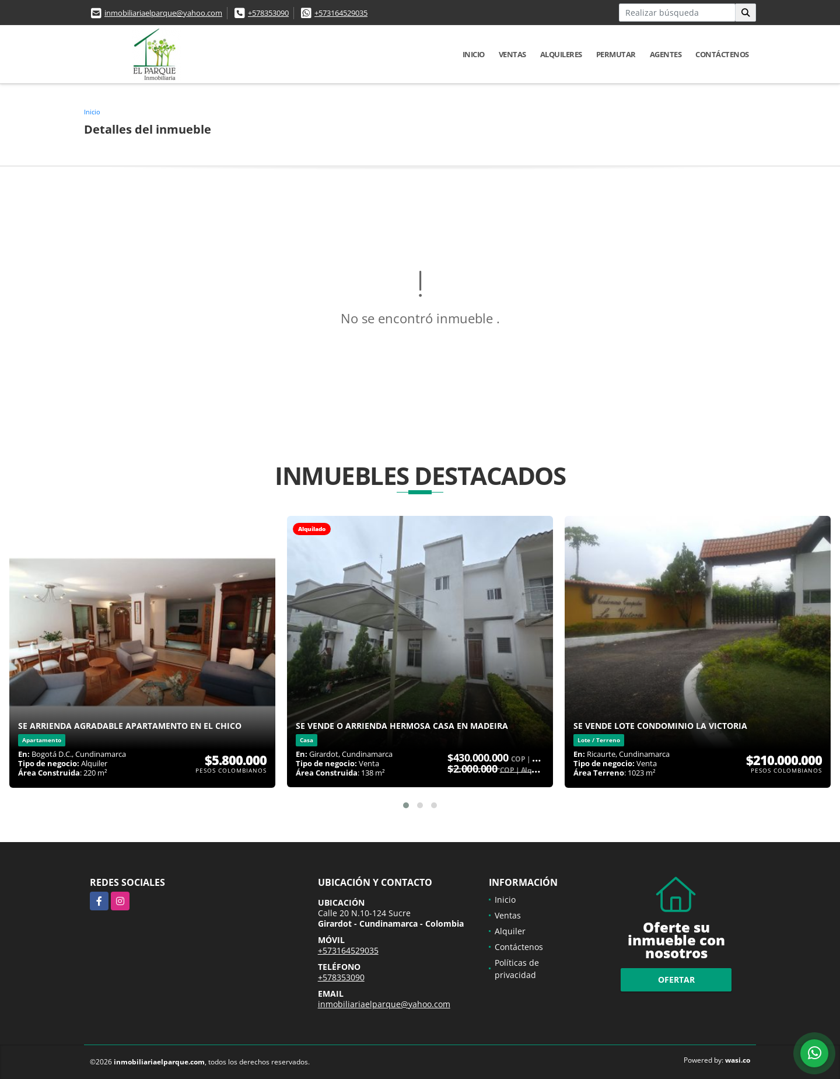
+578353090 (268, 13)
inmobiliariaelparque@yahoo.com (163, 13)
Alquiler (510, 931)
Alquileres (561, 54)
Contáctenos (722, 54)
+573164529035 (341, 13)
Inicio (474, 54)
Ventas (512, 54)
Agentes (666, 54)
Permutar (616, 54)
